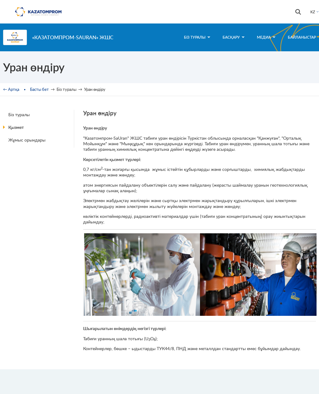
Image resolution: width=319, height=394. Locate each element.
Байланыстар (302, 37)
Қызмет (16, 127)
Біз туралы (19, 114)
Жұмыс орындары (26, 139)
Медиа (266, 37)
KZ (312, 12)
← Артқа (11, 89)
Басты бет (39, 89)
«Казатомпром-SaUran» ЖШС (72, 37)
